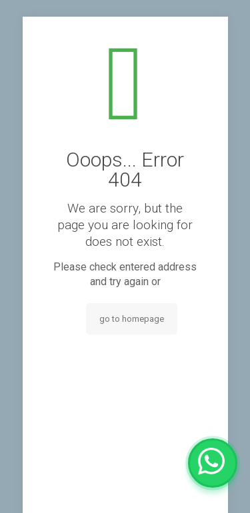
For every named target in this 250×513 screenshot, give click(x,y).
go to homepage (131, 319)
